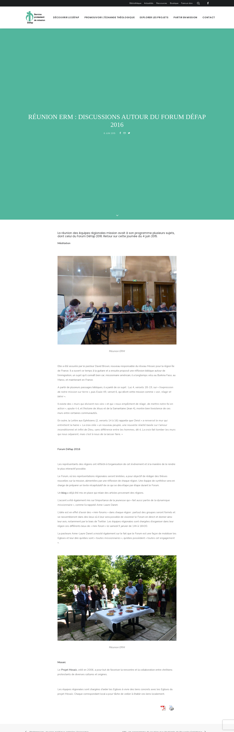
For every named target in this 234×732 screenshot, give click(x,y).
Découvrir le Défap (66, 17)
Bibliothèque (135, 3)
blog (63, 341)
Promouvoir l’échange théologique (109, 17)
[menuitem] (136, 3)
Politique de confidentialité (137, 691)
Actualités (148, 3)
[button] (123, 620)
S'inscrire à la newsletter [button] (141, 601)
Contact (208, 17)
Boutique (174, 3)
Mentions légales (107, 691)
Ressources (161, 3)
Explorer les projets (154, 17)
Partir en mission (185, 17)
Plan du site (87, 691)
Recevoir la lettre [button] (183, 601)
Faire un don (187, 3)
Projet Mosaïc (69, 518)
